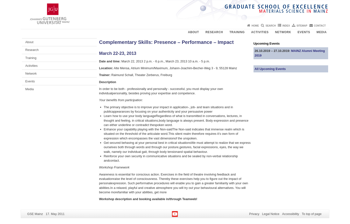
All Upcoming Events (270, 69)
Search (270, 25)
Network (283, 32)
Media (321, 32)
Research (214, 32)
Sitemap (302, 25)
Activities (260, 32)
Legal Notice (270, 214)
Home (255, 25)
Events (304, 32)
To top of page (312, 214)
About (193, 32)
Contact (320, 25)
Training (237, 32)
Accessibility (290, 214)
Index (286, 25)
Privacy (254, 214)
